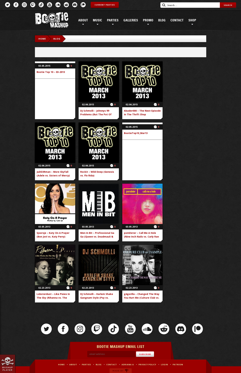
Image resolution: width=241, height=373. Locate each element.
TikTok (41, 4)
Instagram (24, 4)
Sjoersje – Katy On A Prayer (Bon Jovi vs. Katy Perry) (53, 234)
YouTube (49, 4)
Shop (192, 20)
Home (42, 38)
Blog (162, 20)
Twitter (7, 4)
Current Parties (105, 5)
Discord (74, 4)
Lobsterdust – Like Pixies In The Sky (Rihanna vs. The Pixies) (53, 297)
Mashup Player (7, 368)
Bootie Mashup (52, 20)
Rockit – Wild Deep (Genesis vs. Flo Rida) (97, 173)
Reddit (66, 4)
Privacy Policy (147, 364)
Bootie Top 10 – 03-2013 (51, 72)
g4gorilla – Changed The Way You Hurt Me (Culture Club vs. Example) (141, 297)
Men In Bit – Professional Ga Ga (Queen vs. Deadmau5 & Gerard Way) (97, 236)
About (83, 20)
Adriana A (128, 364)
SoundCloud (57, 4)
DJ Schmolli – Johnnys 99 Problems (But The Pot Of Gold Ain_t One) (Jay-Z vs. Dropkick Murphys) (96, 116)
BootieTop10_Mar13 (136, 133)
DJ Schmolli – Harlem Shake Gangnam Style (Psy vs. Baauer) (96, 297)
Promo (148, 20)
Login (164, 364)
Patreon (83, 4)
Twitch (32, 4)
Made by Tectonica (120, 370)
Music (97, 20)
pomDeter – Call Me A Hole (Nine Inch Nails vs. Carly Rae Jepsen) (141, 236)
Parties (113, 20)
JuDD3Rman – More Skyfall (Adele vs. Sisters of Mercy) (53, 173)
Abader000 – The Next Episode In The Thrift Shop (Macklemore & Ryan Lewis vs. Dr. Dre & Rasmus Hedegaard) (142, 116)
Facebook (15, 4)
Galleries (130, 20)
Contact (177, 20)
